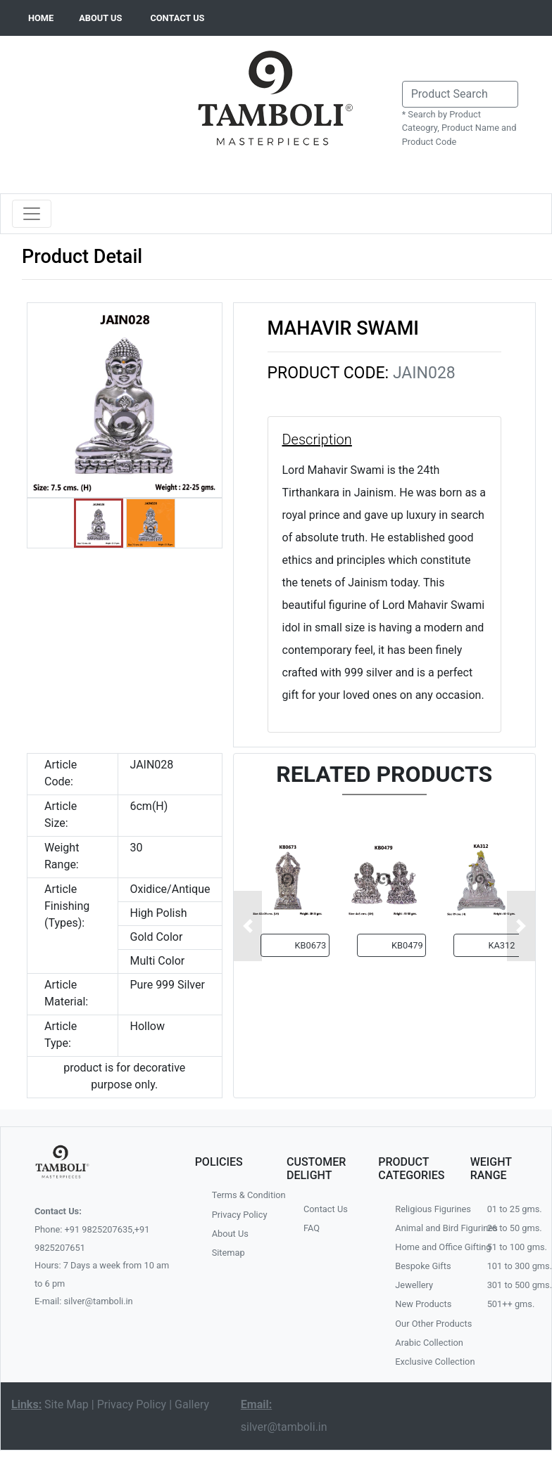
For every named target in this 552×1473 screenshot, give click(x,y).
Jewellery (414, 1285)
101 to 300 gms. (514, 1266)
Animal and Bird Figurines (421, 1228)
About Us (230, 1233)
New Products (421, 1304)
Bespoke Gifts (421, 1266)
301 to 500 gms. (514, 1285)
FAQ (311, 1228)
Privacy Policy (238, 1214)
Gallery (192, 1404)
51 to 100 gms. (514, 1247)
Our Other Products (421, 1323)
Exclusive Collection (421, 1361)
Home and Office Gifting (421, 1247)
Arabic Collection (421, 1342)
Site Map (66, 1404)
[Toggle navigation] (31, 214)
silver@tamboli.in (284, 1427)
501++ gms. (511, 1304)
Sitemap (228, 1252)
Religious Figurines (421, 1209)
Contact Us (325, 1209)
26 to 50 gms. (514, 1228)
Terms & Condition (238, 1195)
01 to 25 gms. (514, 1209)
